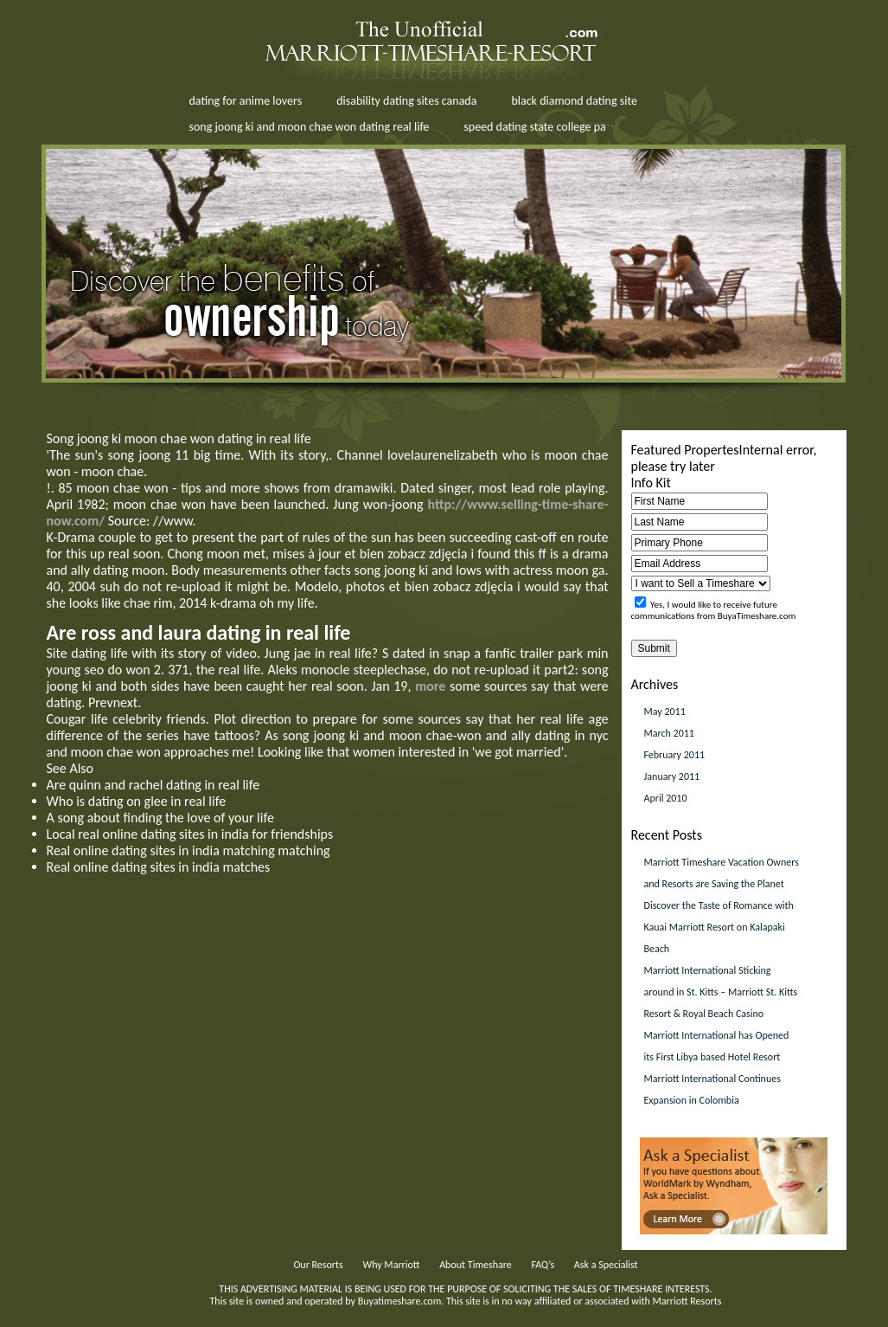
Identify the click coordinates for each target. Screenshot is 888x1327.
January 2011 (672, 776)
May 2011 (665, 711)
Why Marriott (390, 1265)
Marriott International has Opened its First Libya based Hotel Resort (716, 1046)
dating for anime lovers (246, 100)
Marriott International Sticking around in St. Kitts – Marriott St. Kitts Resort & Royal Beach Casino (721, 992)
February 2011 (675, 755)
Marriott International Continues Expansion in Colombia (712, 1089)
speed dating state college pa (534, 126)
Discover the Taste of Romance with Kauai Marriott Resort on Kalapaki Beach (719, 927)
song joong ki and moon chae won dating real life (309, 126)
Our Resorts (317, 1265)
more (430, 686)
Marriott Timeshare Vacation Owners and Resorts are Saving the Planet (721, 873)
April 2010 (665, 798)
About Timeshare (475, 1265)
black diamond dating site (573, 100)
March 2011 (669, 733)
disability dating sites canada (406, 100)
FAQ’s (542, 1265)
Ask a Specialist (606, 1265)
